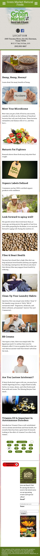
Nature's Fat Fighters (14, 149)
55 (24, 445)
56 (31, 445)
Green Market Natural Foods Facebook (22, 31)
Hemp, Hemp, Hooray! (14, 77)
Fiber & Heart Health (13, 255)
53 (9, 445)
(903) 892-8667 (21, 46)
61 (10, 452)
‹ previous (22, 442)
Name (22, 506)
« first (10, 442)
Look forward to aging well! (17, 216)
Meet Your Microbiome (15, 108)
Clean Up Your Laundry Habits (19, 295)
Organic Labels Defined (15, 183)
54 (16, 445)
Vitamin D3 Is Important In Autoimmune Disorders (17, 419)
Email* (22, 499)
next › (18, 452)
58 (16, 448)
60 (31, 448)
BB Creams (8, 336)
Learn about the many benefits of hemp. (16, 82)
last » (28, 452)
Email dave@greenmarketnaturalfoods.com (18, 31)
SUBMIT (23, 513)
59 (24, 448)
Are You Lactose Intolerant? (18, 377)
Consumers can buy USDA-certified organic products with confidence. (17, 189)
